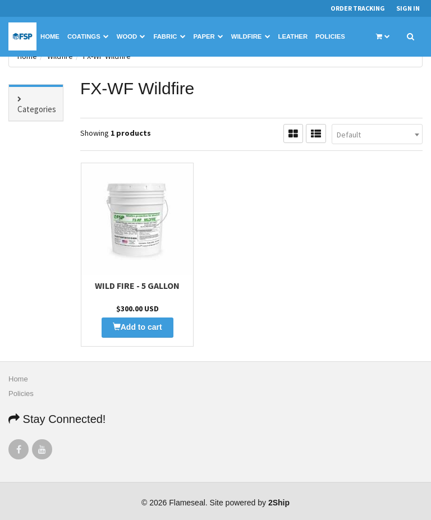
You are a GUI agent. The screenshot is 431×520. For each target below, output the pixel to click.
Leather (293, 36)
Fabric (169, 36)
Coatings (88, 36)
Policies (330, 36)
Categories (36, 109)
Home (49, 36)
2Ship (279, 502)
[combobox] (377, 134)
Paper (208, 36)
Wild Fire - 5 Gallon (137, 285)
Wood (131, 36)
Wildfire (250, 36)
